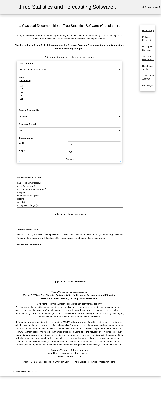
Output (61, 214)
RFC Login (147, 85)
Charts (70, 214)
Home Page (148, 30)
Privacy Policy (69, 362)
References (80, 214)
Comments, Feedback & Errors (46, 362)
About (26, 362)
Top (54, 214)
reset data (25, 80)
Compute (70, 159)
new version (153, 7)
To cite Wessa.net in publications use (69, 292)
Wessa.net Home (107, 362)
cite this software (61, 38)
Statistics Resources (87, 362)
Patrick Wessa (78, 353)
